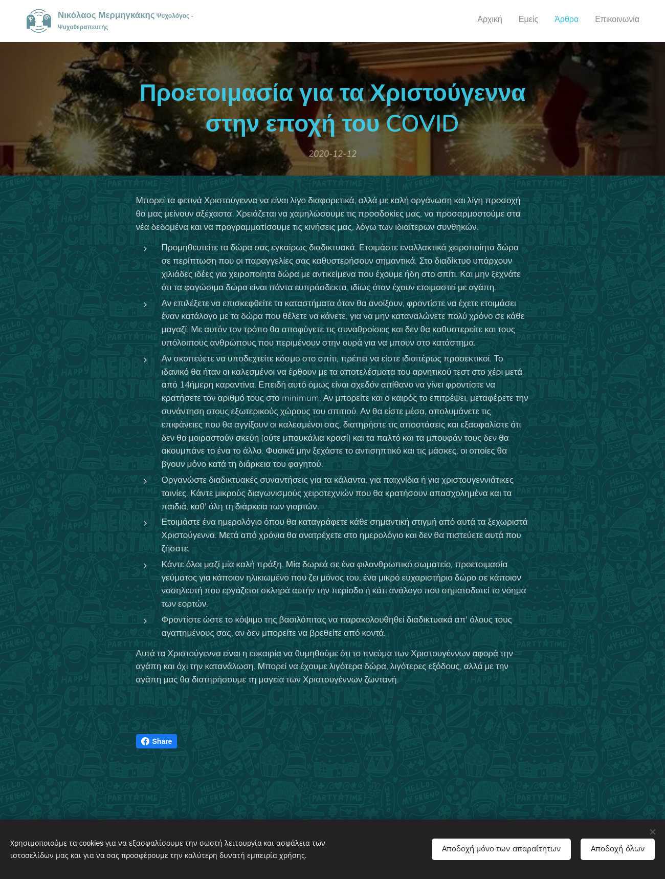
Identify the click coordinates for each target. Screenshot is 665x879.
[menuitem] (593, 21)
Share (156, 741)
